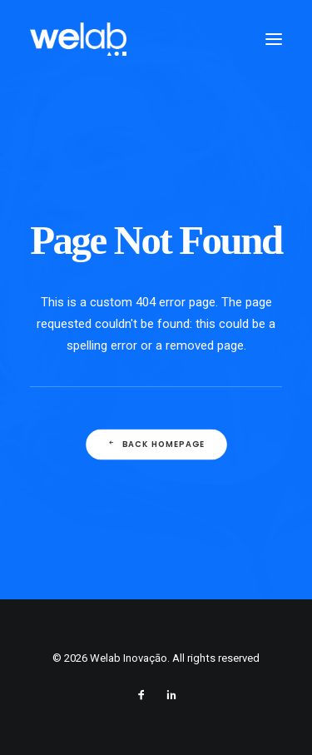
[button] (273, 39)
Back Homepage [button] (155, 444)
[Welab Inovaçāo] (78, 39)
